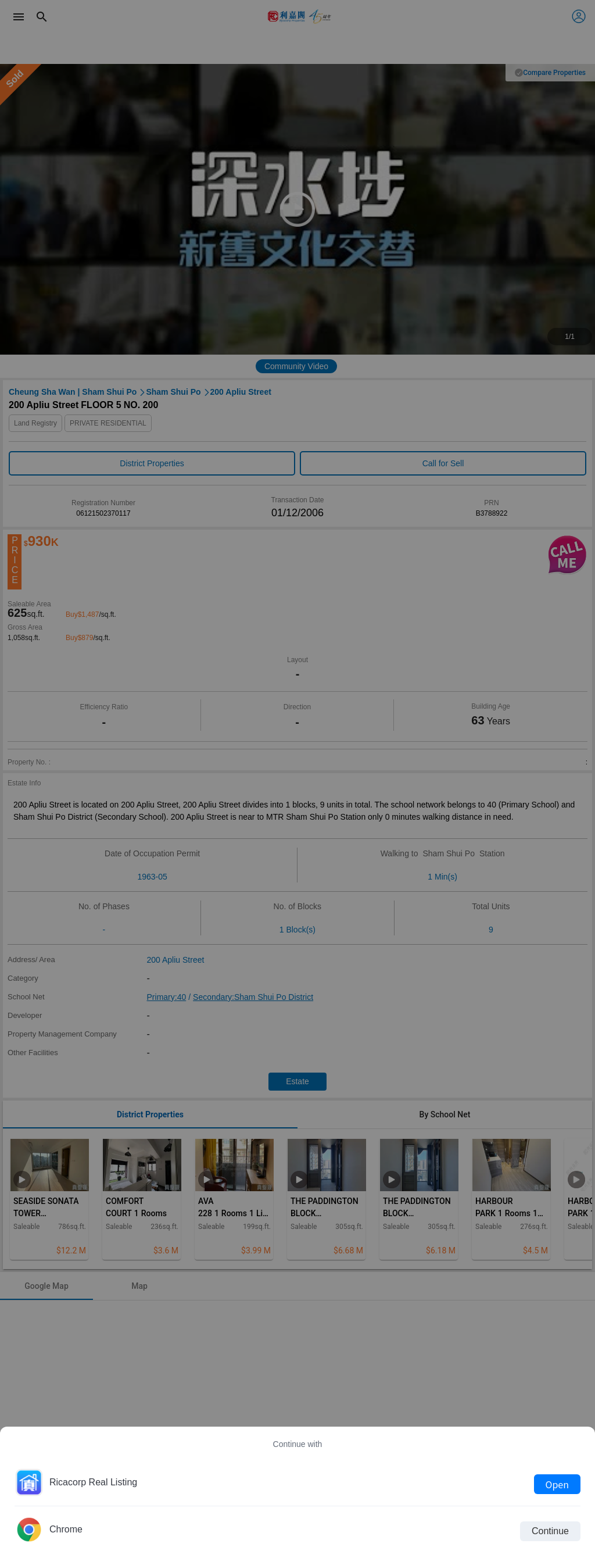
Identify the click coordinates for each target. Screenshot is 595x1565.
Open (557, 1484)
